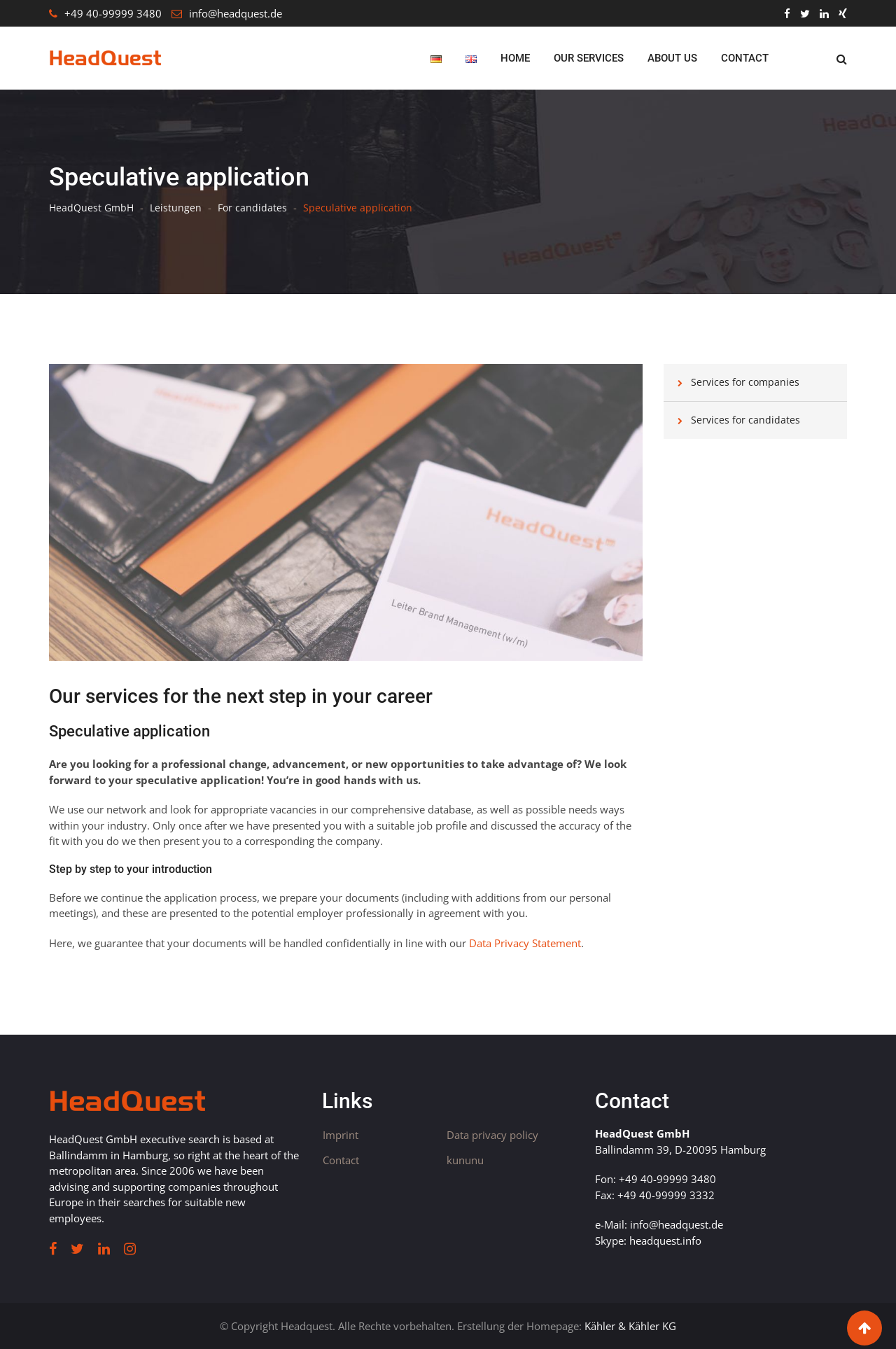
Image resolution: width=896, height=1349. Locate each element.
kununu (465, 1160)
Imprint (340, 1135)
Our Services (589, 58)
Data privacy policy (492, 1135)
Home (515, 58)
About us (672, 58)
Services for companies (745, 382)
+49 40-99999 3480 (113, 13)
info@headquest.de (235, 13)
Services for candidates (745, 419)
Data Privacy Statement (525, 943)
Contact (745, 58)
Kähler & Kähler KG (630, 1326)
